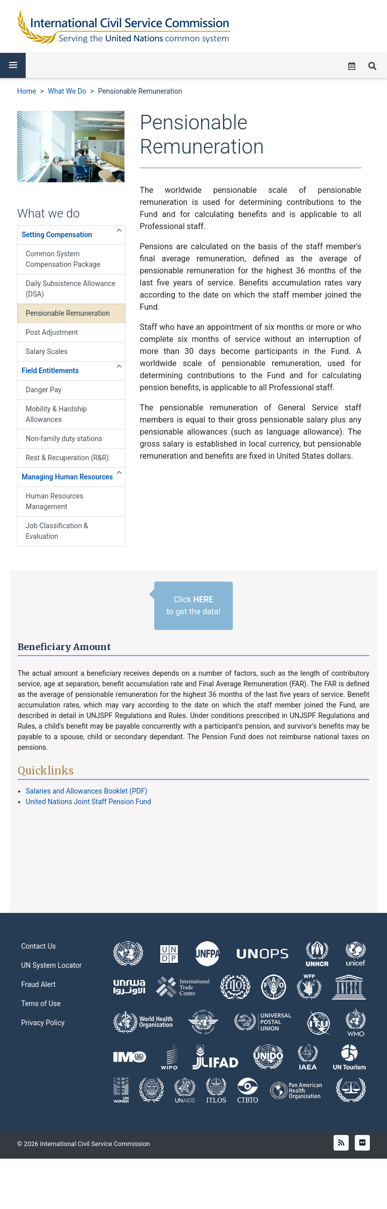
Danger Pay (43, 390)
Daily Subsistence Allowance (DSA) (70, 288)
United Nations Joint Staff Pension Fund (88, 802)
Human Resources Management (54, 501)
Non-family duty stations (64, 439)
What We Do (67, 91)
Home (26, 91)
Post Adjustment (52, 332)
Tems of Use (40, 1018)
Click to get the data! (193, 605)
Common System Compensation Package (63, 259)
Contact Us (38, 961)
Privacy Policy (42, 1037)
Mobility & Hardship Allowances (56, 414)
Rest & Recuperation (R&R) (67, 458)
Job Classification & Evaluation (57, 531)
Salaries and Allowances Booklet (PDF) (86, 791)
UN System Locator (51, 980)
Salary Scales (47, 351)
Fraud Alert (38, 999)
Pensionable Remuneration (140, 91)
